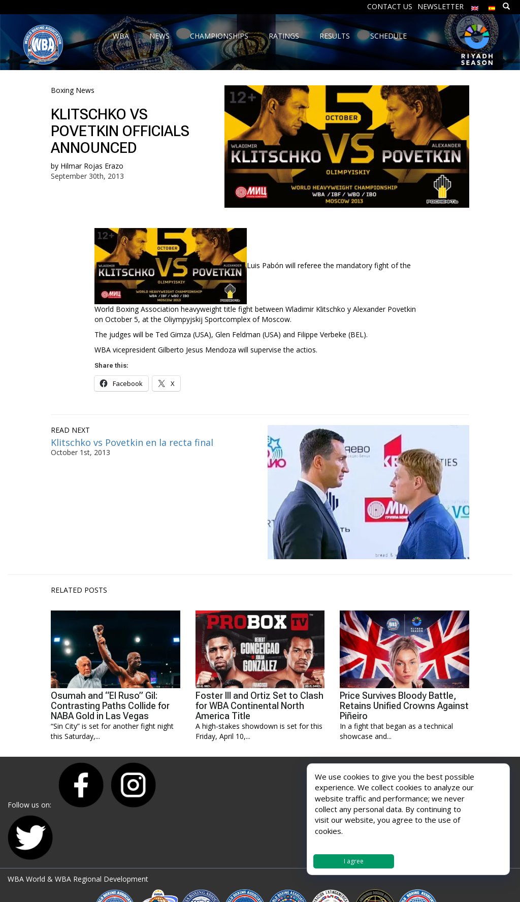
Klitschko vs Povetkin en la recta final (132, 442)
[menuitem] (474, 6)
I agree (354, 861)
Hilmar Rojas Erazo (91, 166)
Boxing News (72, 90)
